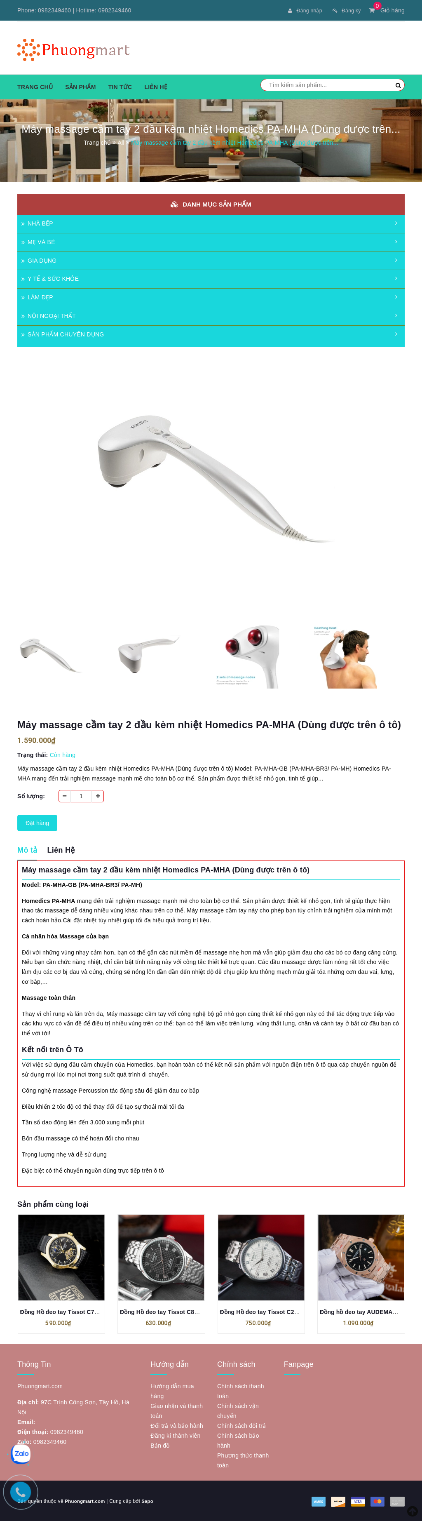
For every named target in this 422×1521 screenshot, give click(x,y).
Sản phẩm (80, 86)
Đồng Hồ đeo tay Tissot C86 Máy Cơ (170, 1311)
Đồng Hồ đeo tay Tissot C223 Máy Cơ (272, 1311)
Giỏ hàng (387, 10)
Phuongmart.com (86, 1500)
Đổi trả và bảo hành (176, 1425)
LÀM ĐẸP (37, 296)
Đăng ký (345, 10)
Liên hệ (155, 86)
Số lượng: (31, 795)
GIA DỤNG (38, 259)
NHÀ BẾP (37, 222)
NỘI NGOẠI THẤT (48, 315)
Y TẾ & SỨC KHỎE (50, 278)
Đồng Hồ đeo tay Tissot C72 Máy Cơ (70, 1311)
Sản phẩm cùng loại (53, 1203)
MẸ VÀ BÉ (38, 241)
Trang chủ (35, 86)
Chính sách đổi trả (241, 1425)
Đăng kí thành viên (175, 1435)
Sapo (149, 1500)
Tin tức (120, 86)
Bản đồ (159, 1444)
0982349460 (54, 10)
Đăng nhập (300, 10)
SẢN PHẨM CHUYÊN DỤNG (62, 333)
